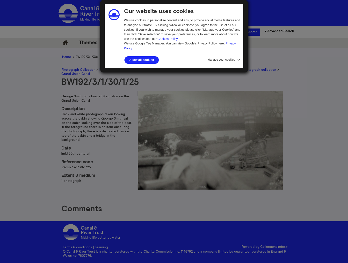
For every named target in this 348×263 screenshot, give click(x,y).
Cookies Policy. (168, 39)
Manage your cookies (221, 59)
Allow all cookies (141, 60)
